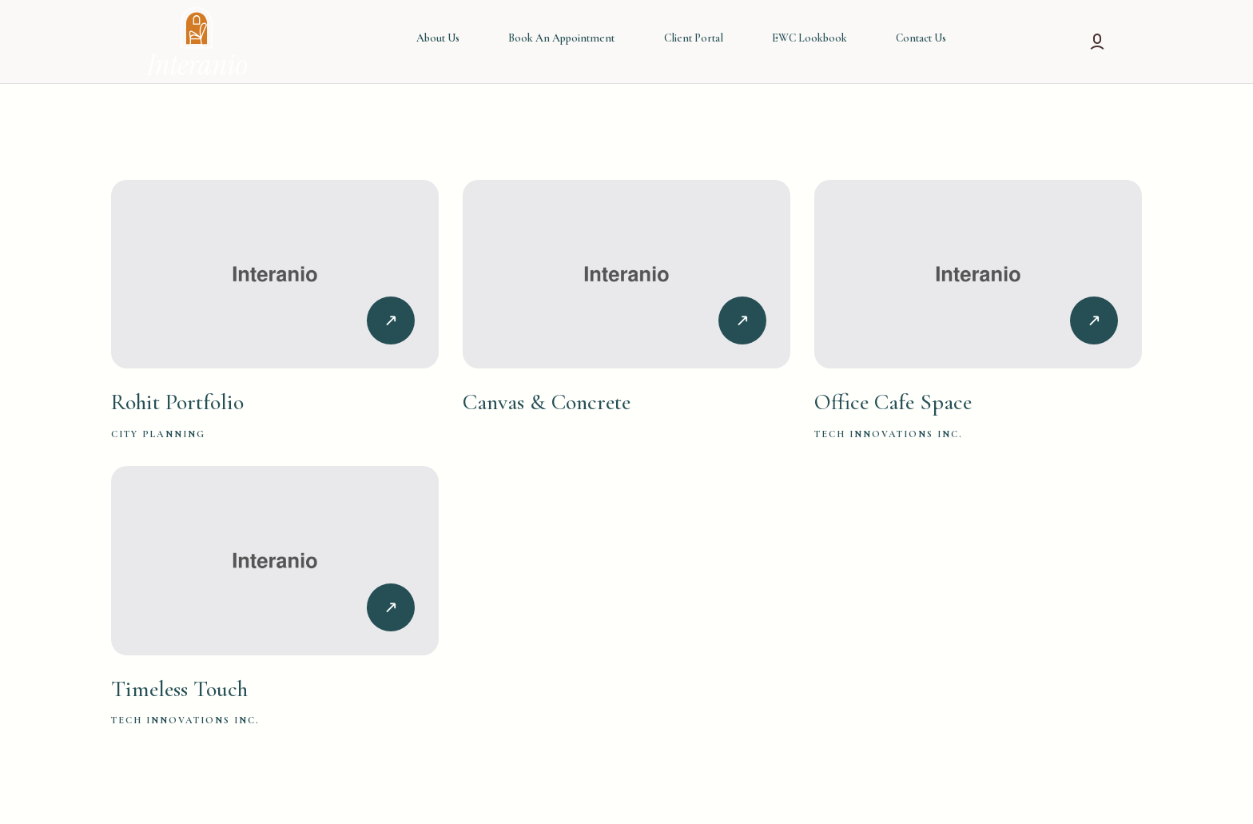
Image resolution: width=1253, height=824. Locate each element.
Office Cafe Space (893, 402)
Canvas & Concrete (546, 402)
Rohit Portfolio (177, 402)
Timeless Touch (179, 689)
